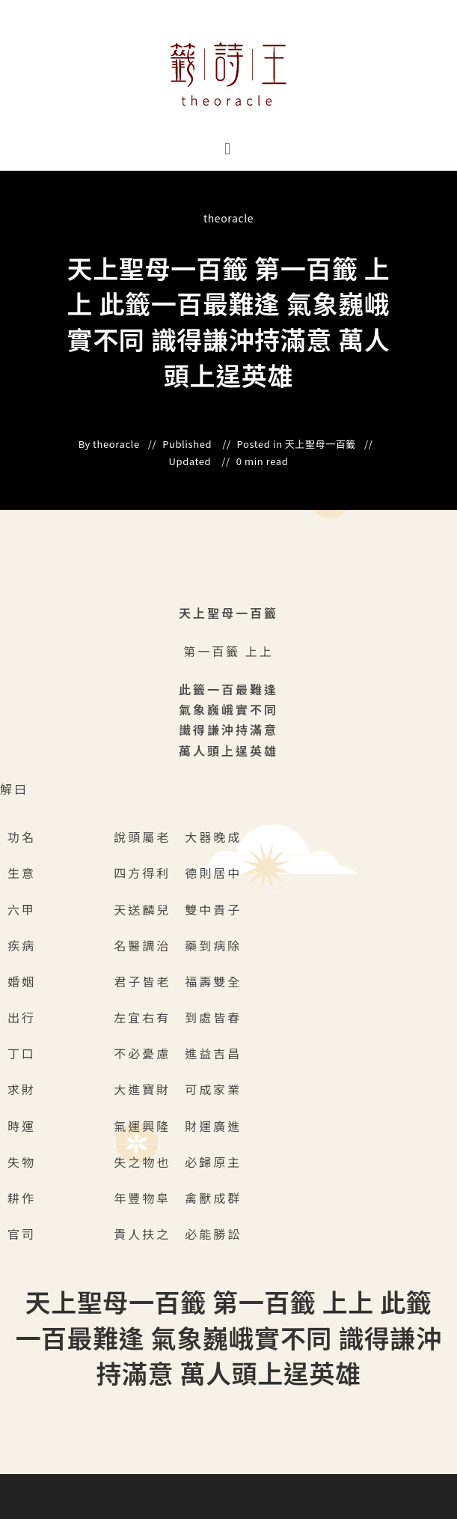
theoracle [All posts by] (228, 217)
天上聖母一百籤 (320, 444)
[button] (228, 148)
